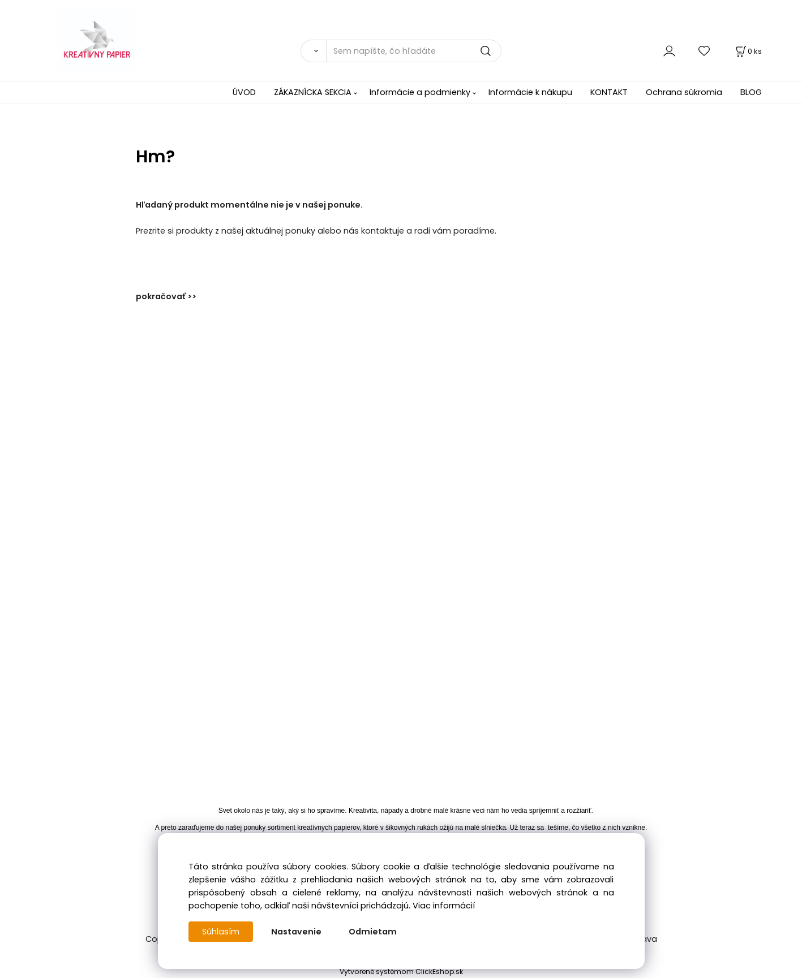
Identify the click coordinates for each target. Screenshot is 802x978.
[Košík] (748, 51)
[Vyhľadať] (313, 51)
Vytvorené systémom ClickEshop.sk (401, 971)
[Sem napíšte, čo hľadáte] (413, 51)
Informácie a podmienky (420, 92)
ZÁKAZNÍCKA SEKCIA (312, 92)
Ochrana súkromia (684, 92)
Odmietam (373, 931)
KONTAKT (609, 92)
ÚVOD (244, 92)
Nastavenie (296, 931)
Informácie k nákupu (530, 92)
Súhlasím (220, 931)
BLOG (751, 92)
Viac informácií (444, 905)
